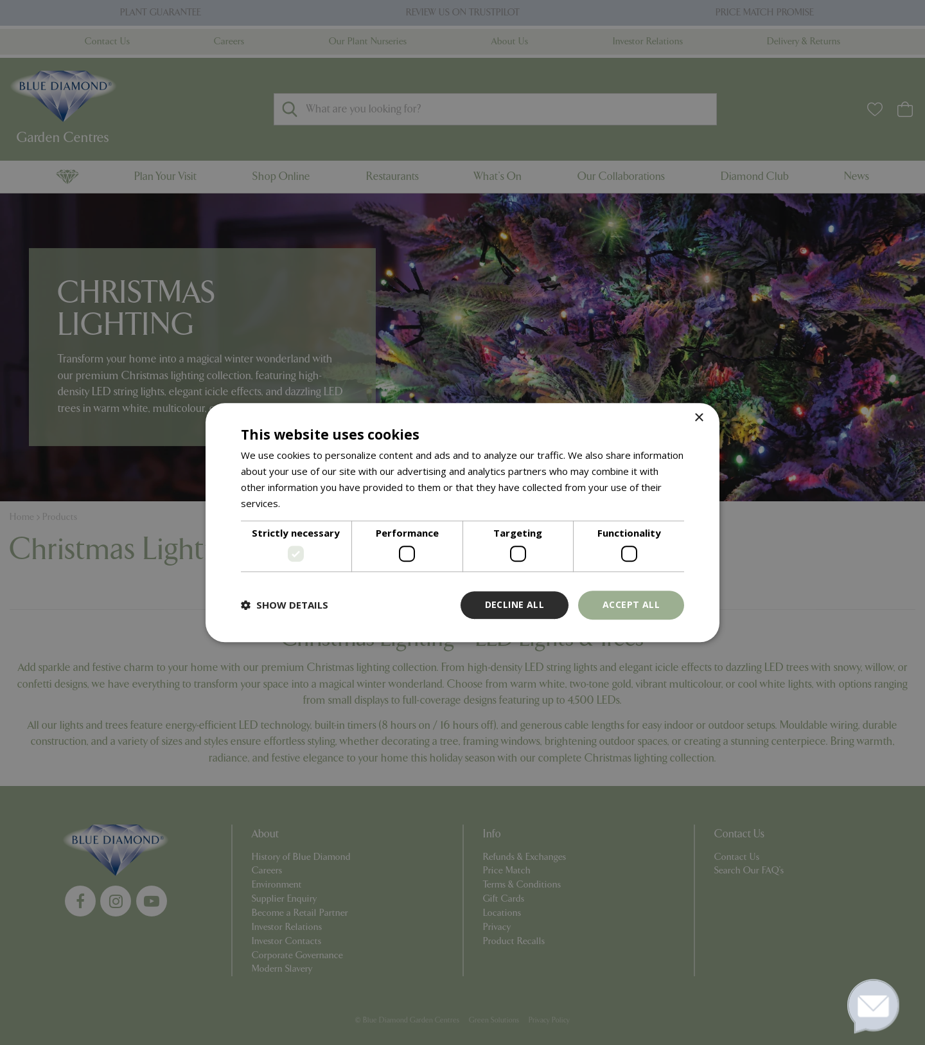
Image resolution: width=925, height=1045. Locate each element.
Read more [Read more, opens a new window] (307, 503)
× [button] (698, 418)
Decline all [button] (514, 604)
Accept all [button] (631, 604)
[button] (284, 605)
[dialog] (462, 522)
